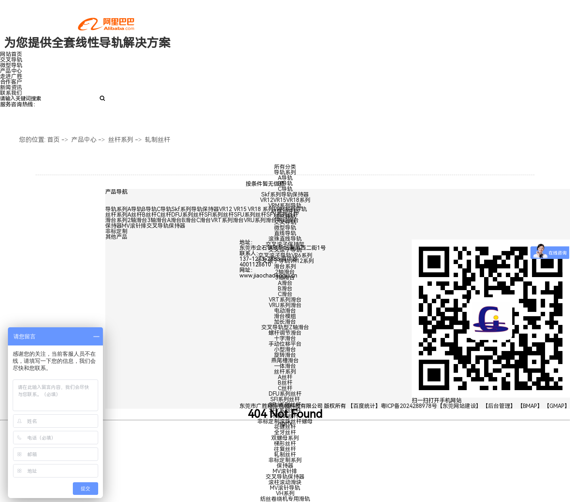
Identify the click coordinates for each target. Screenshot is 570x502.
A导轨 (285, 178)
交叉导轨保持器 (285, 477)
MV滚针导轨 (285, 488)
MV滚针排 (285, 471)
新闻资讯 (11, 87)
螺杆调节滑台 (285, 333)
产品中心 (11, 71)
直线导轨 (285, 233)
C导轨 (285, 189)
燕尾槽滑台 (285, 360)
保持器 (285, 465)
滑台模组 (285, 316)
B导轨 (285, 183)
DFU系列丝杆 (285, 394)
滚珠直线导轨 (285, 239)
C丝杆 (285, 388)
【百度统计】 (364, 406)
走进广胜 (11, 76)
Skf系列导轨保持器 (285, 194)
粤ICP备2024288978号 (409, 406)
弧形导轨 (285, 216)
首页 (53, 139)
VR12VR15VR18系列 (285, 200)
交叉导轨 (11, 60)
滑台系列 (285, 266)
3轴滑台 (285, 277)
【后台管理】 (499, 406)
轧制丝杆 (157, 139)
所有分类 (285, 167)
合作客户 (11, 82)
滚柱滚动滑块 (285, 482)
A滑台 (285, 283)
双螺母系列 (285, 438)
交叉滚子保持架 (285, 244)
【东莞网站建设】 (459, 406)
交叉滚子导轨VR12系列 (285, 261)
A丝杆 (285, 377)
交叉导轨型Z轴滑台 (285, 327)
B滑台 (285, 288)
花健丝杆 (285, 427)
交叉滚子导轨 (285, 250)
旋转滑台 (285, 355)
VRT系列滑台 (285, 299)
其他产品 (116, 237)
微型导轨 (11, 65)
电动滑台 (285, 311)
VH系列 (285, 493)
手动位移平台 (285, 344)
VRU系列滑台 (285, 305)
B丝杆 (285, 382)
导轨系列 (285, 172)
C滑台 (285, 294)
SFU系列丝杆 (285, 405)
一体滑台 (285, 366)
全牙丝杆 (285, 432)
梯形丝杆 (285, 443)
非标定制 (116, 231)
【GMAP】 (557, 406)
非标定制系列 (285, 460)
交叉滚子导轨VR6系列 (285, 255)
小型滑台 (285, 349)
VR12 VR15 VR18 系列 (246, 209)
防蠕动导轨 (285, 211)
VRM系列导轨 (285, 205)
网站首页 (11, 54)
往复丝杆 (285, 449)
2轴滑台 (285, 272)
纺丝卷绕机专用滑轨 (285, 499)
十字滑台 (285, 338)
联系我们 (11, 93)
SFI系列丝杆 (285, 399)
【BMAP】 (530, 406)
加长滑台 (285, 322)
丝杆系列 (120, 139)
